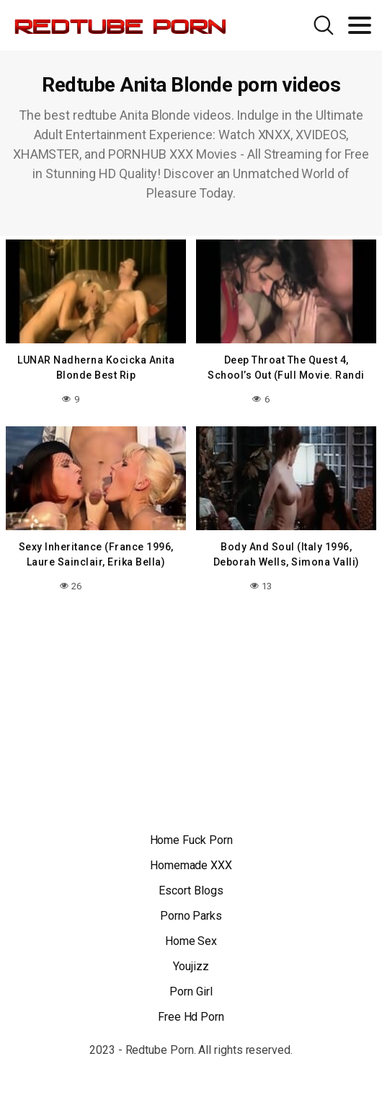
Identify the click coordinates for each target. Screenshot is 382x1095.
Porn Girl (190, 991)
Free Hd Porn (191, 1017)
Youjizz (190, 966)
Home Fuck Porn (191, 840)
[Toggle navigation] (359, 25)
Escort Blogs (191, 890)
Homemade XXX (191, 865)
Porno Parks (191, 916)
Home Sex (191, 941)
